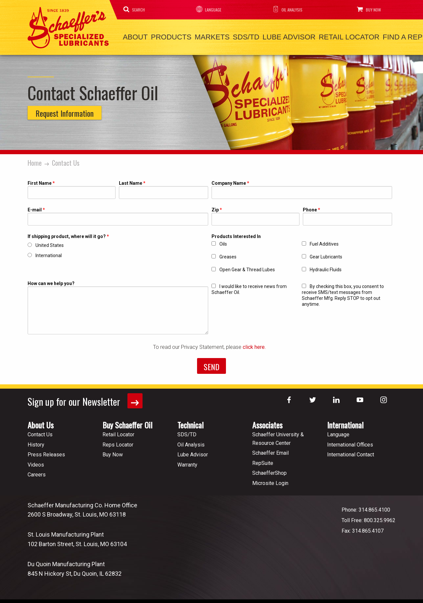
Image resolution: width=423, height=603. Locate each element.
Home (35, 161)
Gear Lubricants (326, 254)
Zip (215, 207)
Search (135, 9)
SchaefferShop (269, 471)
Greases (227, 254)
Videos (36, 462)
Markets (204, 36)
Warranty (187, 462)
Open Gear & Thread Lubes (247, 267)
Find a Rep (382, 36)
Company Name (229, 181)
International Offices (350, 442)
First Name (40, 181)
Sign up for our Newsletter (86, 399)
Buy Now (365, 9)
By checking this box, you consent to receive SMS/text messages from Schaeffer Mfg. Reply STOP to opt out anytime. (343, 293)
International (48, 253)
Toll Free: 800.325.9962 (368, 518)
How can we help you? (51, 281)
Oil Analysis (284, 9)
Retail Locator (331, 36)
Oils (223, 242)
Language (207, 9)
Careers (37, 472)
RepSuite (262, 461)
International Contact (350, 452)
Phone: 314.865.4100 (366, 507)
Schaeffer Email (270, 450)
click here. (255, 345)
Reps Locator (117, 442)
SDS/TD (235, 36)
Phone (310, 207)
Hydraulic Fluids (326, 267)
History (36, 442)
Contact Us (65, 161)
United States (49, 243)
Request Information (64, 111)
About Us (41, 422)
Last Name (130, 181)
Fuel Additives (324, 242)
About (133, 36)
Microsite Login (270, 481)
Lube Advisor (274, 36)
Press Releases (46, 452)
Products (166, 36)
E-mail (35, 207)
